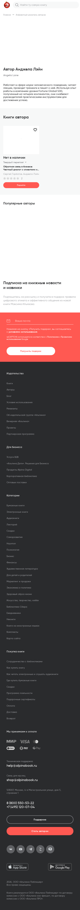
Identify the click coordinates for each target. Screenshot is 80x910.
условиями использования (23, 331)
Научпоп (11, 543)
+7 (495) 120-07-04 (21, 807)
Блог (9, 396)
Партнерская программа (20, 433)
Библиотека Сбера (17, 606)
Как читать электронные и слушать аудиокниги (32, 674)
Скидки (10, 530)
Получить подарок (30, 351)
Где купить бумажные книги (21, 680)
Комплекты (12, 631)
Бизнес (10, 556)
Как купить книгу (16, 667)
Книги (10, 383)
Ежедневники (14, 612)
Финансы (12, 562)
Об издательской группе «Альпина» (26, 414)
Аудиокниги (13, 518)
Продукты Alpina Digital (19, 469)
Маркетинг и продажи (19, 581)
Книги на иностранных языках (23, 625)
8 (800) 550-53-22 (20, 803)
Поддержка (40, 819)
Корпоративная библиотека (22, 476)
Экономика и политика (19, 587)
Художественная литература (22, 568)
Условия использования (19, 402)
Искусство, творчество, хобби (23, 600)
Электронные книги (17, 511)
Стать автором (39, 831)
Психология (13, 549)
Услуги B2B (13, 456)
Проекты (11, 427)
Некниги (11, 619)
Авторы (10, 389)
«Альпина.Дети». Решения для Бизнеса (28, 463)
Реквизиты (12, 408)
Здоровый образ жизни (19, 594)
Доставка (12, 712)
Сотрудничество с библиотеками (24, 661)
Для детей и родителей (19, 575)
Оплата (11, 705)
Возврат (11, 718)
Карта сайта (13, 638)
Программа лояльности (19, 693)
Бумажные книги (16, 505)
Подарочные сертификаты (21, 699)
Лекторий (12, 524)
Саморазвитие (15, 537)
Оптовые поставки (17, 482)
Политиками (53, 337)
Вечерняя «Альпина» (18, 421)
